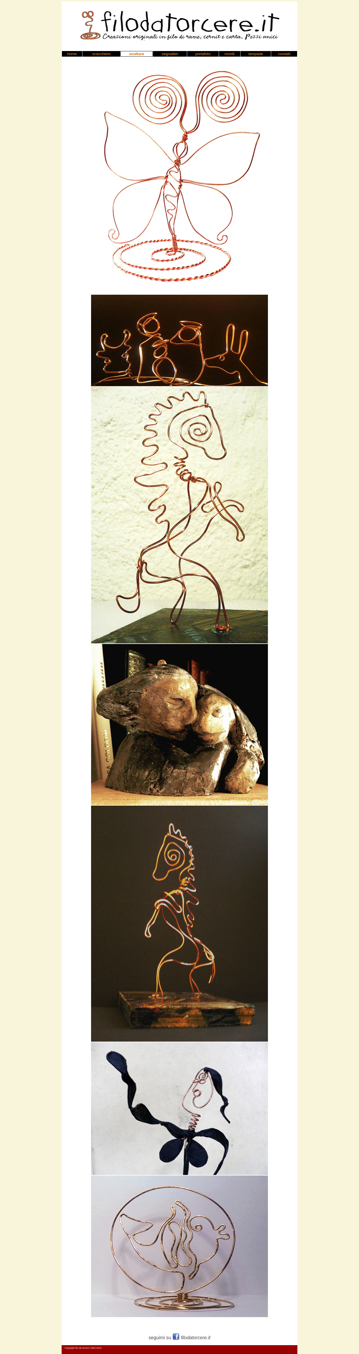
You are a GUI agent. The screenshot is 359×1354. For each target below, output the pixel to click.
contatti (284, 54)
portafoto (202, 54)
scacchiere (101, 54)
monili (230, 54)
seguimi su (179, 1337)
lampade (255, 54)
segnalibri (170, 54)
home (72, 54)
